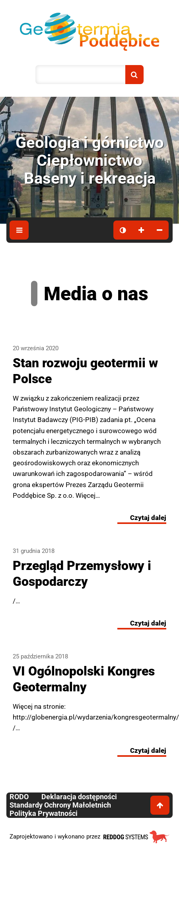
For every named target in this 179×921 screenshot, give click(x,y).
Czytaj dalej (148, 519)
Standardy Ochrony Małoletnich (60, 805)
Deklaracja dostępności (79, 796)
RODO (19, 796)
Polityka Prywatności (44, 813)
